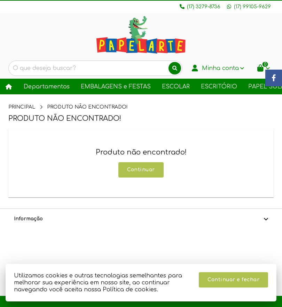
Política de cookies (130, 289)
